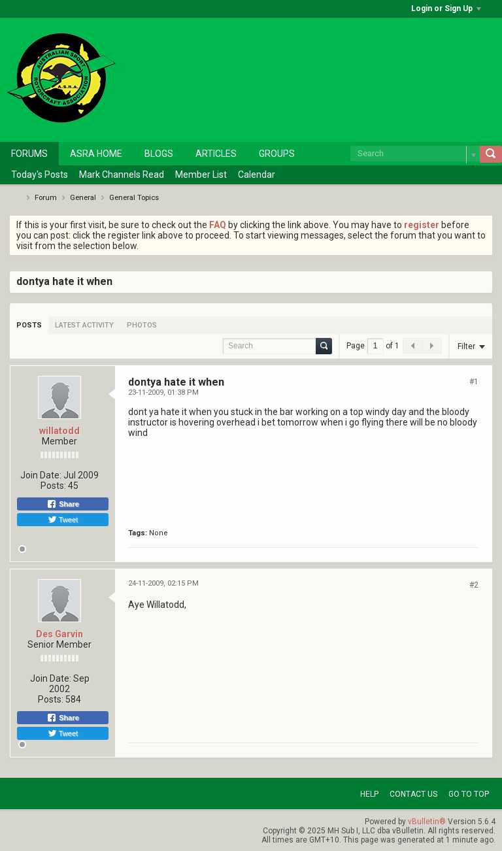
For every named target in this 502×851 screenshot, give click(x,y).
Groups (277, 153)
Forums (29, 153)
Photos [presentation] (142, 325)
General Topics (134, 197)
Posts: (53, 485)
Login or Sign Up (446, 8)
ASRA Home (96, 153)
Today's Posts (39, 174)
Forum (46, 197)
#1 (473, 381)
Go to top (468, 794)
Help (369, 794)
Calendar (256, 174)
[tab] (29, 325)
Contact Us (413, 794)
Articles (216, 153)
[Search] (415, 153)
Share (62, 504)
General (83, 197)
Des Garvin (59, 634)
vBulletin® (427, 821)
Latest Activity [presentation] (84, 325)
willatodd (59, 431)
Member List (201, 174)
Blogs (158, 153)
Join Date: (40, 475)
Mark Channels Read (121, 174)
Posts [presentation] (29, 325)
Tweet (63, 519)
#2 (473, 585)
